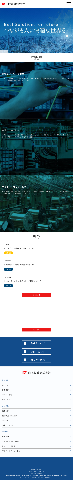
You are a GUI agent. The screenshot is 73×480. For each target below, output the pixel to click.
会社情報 (5, 406)
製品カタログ (38, 343)
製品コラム (6, 399)
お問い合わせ (38, 351)
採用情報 (36, 330)
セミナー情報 (38, 359)
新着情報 (5, 380)
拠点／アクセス (8, 425)
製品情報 (5, 390)
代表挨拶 (5, 411)
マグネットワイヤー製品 (11, 451)
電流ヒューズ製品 (8, 446)
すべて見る (36, 295)
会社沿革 (5, 420)
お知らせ (5, 385)
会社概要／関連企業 (9, 416)
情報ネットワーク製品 (10, 441)
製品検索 (5, 436)
